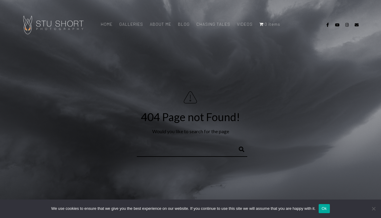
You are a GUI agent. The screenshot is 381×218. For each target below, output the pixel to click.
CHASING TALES (213, 24)
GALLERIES (131, 24)
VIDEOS (245, 24)
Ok (324, 208)
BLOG (184, 24)
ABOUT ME (160, 24)
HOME (107, 24)
